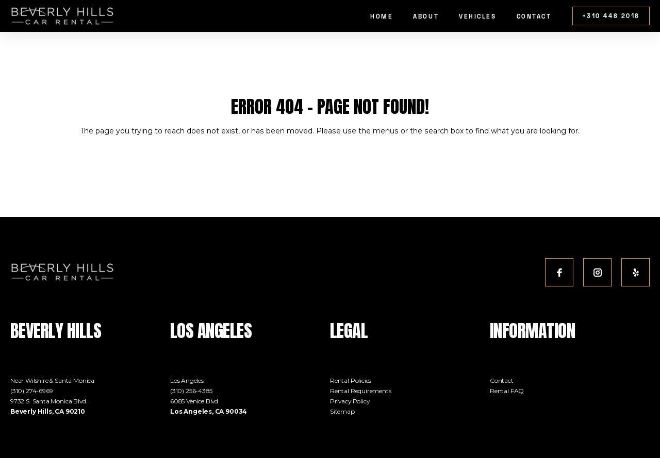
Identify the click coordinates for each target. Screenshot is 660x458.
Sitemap (342, 411)
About (426, 16)
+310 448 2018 (611, 16)
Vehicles (478, 16)
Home (381, 16)
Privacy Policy (350, 401)
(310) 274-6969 (31, 391)
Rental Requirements (360, 391)
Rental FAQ (507, 391)
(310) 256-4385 (191, 391)
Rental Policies (350, 380)
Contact (534, 16)
